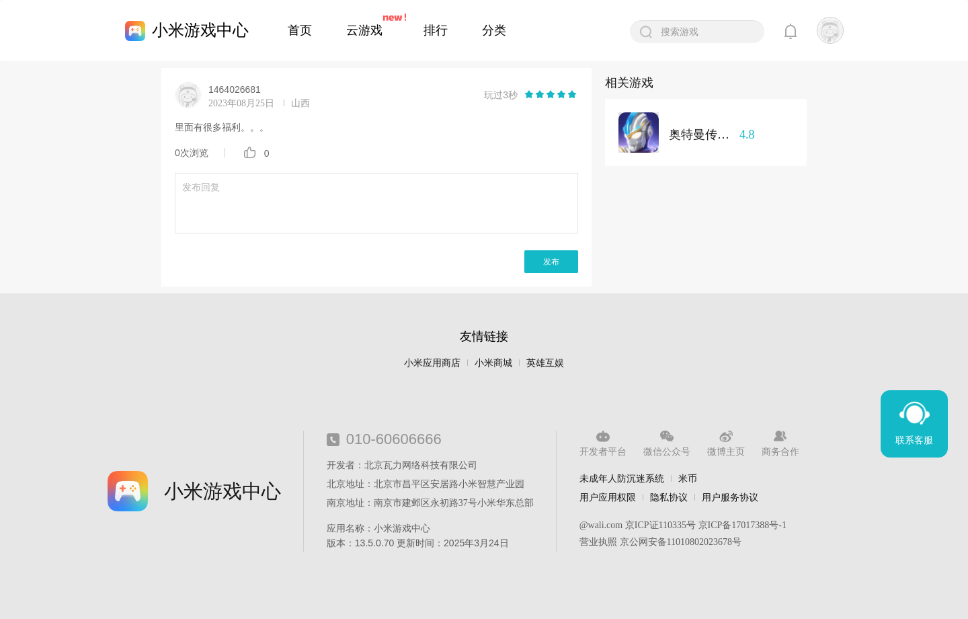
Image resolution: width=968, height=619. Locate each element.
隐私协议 (669, 497)
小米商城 (493, 363)
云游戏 (364, 30)
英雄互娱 (545, 363)
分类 (494, 30)
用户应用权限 (607, 497)
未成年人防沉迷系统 (621, 478)
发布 (551, 261)
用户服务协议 (730, 497)
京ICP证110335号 (660, 525)
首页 (300, 30)
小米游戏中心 (200, 30)
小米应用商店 (432, 363)
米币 (687, 478)
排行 (436, 30)
